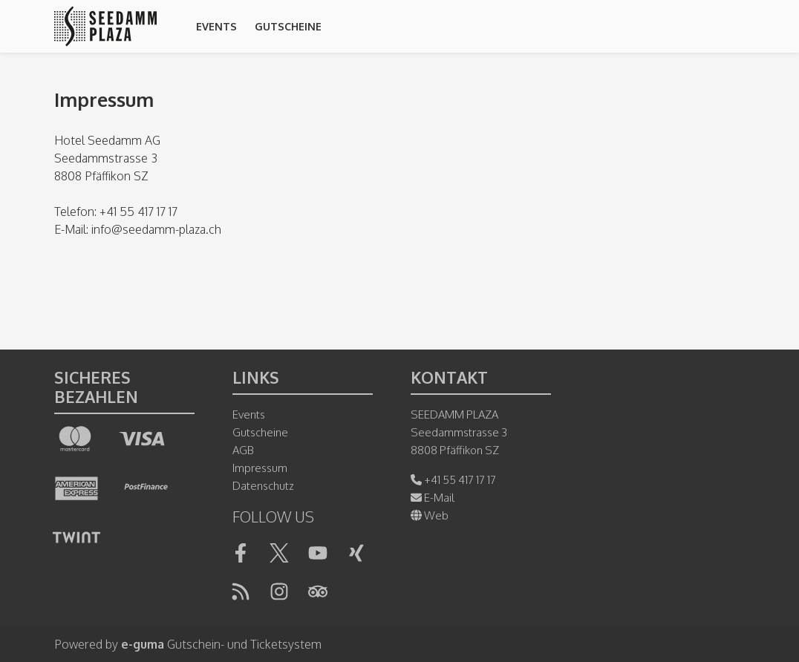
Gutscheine (288, 26)
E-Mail (432, 498)
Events (216, 26)
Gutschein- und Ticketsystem (221, 644)
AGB (243, 450)
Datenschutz (263, 486)
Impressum (259, 468)
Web (430, 515)
